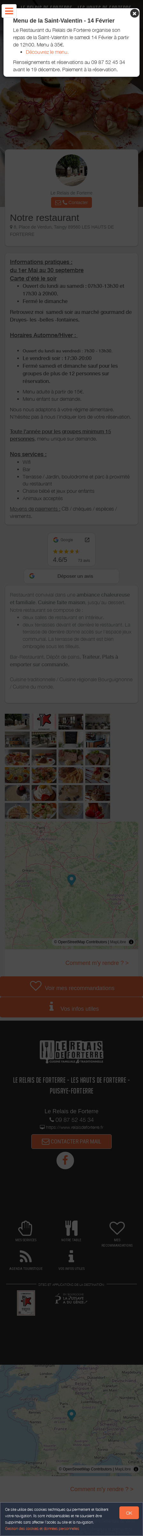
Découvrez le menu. (47, 52)
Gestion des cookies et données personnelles (42, 1528)
